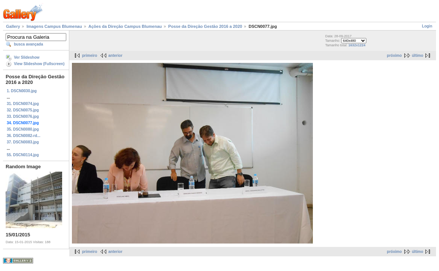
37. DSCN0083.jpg (23, 142)
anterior (115, 55)
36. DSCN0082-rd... (23, 136)
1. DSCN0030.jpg (22, 91)
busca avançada (28, 44)
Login (427, 26)
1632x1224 (356, 45)
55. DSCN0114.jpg (23, 155)
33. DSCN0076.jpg (23, 116)
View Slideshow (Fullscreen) (39, 64)
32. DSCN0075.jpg (23, 110)
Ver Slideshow (27, 57)
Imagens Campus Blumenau (54, 26)
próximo (394, 55)
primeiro (89, 55)
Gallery (13, 26)
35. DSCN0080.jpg (23, 129)
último (417, 55)
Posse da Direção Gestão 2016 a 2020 (205, 26)
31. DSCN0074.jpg (23, 104)
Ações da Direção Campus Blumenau (125, 26)
